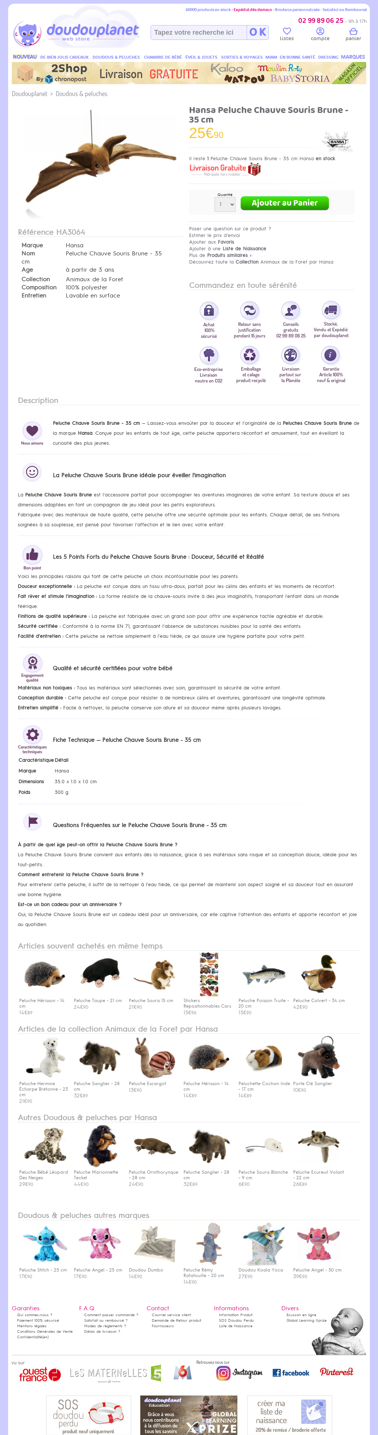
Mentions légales (32, 1326)
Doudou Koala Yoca (262, 1267)
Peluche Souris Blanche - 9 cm (263, 1172)
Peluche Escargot (153, 1081)
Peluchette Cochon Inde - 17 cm (264, 1084)
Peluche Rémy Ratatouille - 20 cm (207, 1270)
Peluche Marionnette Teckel (98, 1172)
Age (27, 269)
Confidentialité (29, 1337)
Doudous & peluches (81, 93)
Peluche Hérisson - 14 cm (207, 1084)
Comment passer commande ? (111, 1315)
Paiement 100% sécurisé (38, 1320)
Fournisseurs (163, 1326)
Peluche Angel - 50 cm (317, 1267)
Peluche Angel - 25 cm (98, 1267)
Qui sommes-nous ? (34, 1315)
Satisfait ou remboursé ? (106, 1320)
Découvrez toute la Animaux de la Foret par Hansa (261, 262)
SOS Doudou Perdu (236, 1320)
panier (353, 35)
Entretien (33, 295)
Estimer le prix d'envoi (214, 235)
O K (257, 32)
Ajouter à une (227, 248)
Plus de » (220, 255)
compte (320, 35)
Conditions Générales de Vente (45, 1331)
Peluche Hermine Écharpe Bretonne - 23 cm (43, 1086)
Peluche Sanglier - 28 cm (98, 1084)
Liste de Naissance (235, 1326)
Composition (38, 287)
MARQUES (353, 57)
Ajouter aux (211, 242)
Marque (32, 245)
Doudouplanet (29, 93)
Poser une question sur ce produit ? (230, 228)
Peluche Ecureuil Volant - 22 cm (318, 1172)
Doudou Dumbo (153, 1267)
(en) (45, 1337)
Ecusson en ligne (301, 1315)
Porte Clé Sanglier (317, 1081)
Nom (28, 253)
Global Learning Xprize (306, 1320)
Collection (35, 279)
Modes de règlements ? (105, 1326)
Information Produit (235, 1315)
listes (287, 35)
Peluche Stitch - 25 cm (43, 1267)
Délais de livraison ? (102, 1331)
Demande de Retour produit (176, 1320)
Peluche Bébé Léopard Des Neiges (43, 1172)
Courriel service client (171, 1315)
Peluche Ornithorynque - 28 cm (153, 1172)
